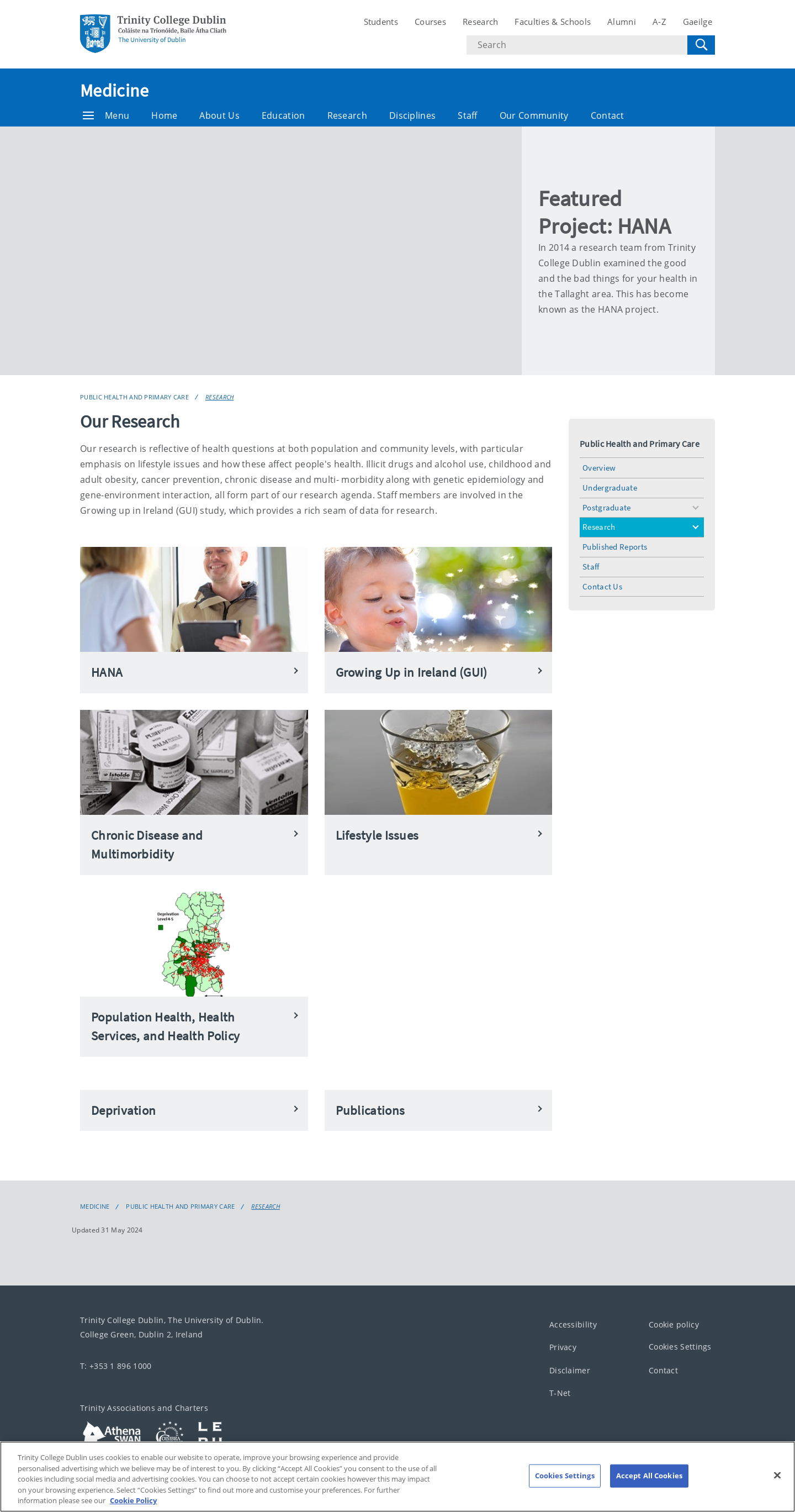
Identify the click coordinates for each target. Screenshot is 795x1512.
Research (480, 21)
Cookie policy (674, 1324)
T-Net (560, 1393)
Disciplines (412, 115)
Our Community (534, 115)
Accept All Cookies (649, 1476)
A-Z (659, 21)
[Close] (777, 1475)
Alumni (621, 21)
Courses (430, 21)
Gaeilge (697, 21)
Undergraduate (609, 487)
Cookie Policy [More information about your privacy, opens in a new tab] (133, 1500)
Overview (599, 467)
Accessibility (573, 1324)
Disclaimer (569, 1370)
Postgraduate (606, 507)
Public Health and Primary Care (134, 397)
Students (381, 21)
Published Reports (614, 546)
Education (283, 115)
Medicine (114, 91)
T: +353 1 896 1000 (115, 1366)
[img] (301, 251)
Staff (468, 115)
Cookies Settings (680, 1346)
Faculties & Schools (553, 21)
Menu (106, 115)
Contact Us (602, 586)
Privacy (562, 1347)
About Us (219, 115)
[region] (397, 1476)
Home (164, 115)
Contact (607, 115)
